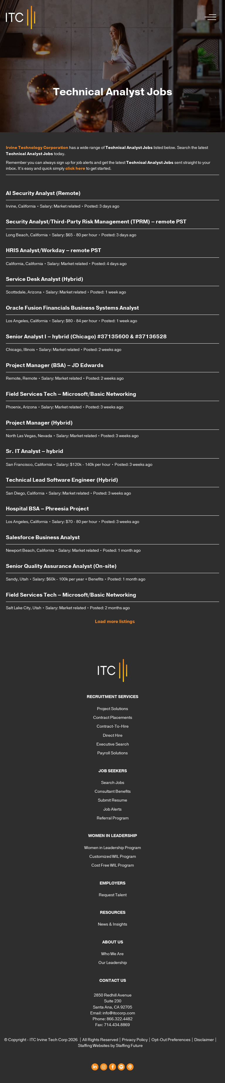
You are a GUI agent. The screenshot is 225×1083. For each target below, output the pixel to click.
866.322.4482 (119, 1019)
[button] (209, 17)
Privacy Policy (135, 1040)
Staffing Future (129, 1045)
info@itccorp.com (119, 1013)
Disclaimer (204, 1040)
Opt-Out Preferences (170, 1040)
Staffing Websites (94, 1045)
